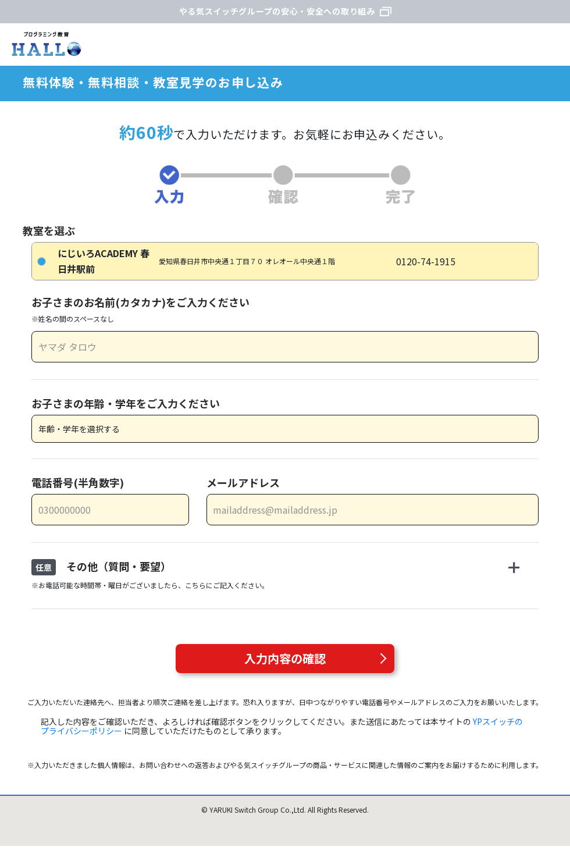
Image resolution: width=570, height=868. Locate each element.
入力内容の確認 (285, 658)
